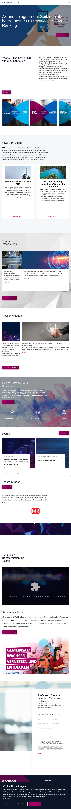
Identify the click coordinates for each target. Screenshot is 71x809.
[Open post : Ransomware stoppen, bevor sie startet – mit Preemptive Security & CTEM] (18, 453)
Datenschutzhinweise (54, 741)
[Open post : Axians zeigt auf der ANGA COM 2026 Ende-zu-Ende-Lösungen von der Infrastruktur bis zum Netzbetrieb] (11, 341)
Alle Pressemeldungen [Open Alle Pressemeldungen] (9, 367)
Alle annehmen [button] (35, 803)
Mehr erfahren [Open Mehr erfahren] (62, 35)
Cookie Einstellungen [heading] (14, 786)
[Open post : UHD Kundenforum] (52, 453)
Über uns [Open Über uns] (5, 92)
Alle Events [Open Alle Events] (63, 433)
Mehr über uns (8, 402)
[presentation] (50, 757)
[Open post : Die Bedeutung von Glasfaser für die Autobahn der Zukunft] (13, 271)
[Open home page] (7, 2)
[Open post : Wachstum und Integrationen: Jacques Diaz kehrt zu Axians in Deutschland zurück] (45, 341)
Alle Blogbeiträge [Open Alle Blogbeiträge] (8, 298)
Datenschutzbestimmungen (36, 796)
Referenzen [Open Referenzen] (6, 486)
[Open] (35, 511)
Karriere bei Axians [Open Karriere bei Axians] (9, 632)
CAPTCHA (39, 753)
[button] (62, 41)
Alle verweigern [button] (21, 803)
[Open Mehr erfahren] (18, 191)
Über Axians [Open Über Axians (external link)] (48, 780)
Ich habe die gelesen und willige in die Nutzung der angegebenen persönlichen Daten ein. (52, 743)
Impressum (24, 796)
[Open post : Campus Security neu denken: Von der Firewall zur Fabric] (45, 271)
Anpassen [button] (8, 803)
